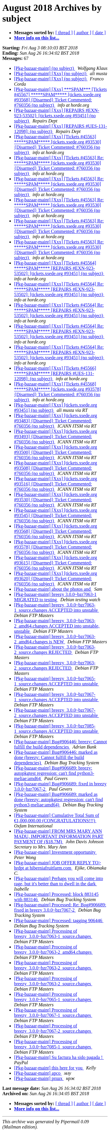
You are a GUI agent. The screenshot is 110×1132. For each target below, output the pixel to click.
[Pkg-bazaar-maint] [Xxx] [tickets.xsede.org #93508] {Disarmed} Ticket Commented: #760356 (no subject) (55, 468)
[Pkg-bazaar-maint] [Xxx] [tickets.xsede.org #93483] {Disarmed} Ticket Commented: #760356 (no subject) (55, 420)
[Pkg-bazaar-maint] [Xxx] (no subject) (50, 73)
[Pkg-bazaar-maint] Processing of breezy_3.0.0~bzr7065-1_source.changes (53, 997)
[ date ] (99, 32)
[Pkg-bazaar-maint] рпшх (39, 1078)
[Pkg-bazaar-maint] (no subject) (44, 68)
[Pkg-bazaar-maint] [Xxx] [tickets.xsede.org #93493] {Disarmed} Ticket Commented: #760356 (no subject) (55, 436)
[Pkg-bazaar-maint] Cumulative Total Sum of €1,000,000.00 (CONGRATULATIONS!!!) (56, 818)
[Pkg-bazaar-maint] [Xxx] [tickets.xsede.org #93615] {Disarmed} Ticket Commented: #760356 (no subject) (55, 563)
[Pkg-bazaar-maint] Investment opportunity (55, 852)
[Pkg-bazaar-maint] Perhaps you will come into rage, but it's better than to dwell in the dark (58, 881)
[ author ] (83, 32)
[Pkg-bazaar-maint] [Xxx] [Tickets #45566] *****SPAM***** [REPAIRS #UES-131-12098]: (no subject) (55, 373)
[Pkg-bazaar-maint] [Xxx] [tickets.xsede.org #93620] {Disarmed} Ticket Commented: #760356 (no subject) (55, 578)
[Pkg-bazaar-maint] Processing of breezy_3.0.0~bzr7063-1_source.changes (53, 934)
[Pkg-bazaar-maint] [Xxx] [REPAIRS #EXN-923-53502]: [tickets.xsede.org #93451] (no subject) (56, 115)
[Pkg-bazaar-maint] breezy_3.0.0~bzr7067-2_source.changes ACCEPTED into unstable (56, 713)
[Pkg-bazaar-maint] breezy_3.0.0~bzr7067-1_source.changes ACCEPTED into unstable (56, 697)
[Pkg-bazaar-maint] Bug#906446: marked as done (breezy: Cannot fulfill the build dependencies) (55, 757)
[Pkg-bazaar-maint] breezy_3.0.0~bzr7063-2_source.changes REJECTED (54, 649)
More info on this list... (36, 37)
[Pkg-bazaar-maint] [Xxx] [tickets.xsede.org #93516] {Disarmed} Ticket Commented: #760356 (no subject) (55, 484)
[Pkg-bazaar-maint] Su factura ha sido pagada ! (59, 1057)
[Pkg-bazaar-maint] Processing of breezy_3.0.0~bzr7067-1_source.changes (53, 1012)
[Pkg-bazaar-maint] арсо (38, 1073)
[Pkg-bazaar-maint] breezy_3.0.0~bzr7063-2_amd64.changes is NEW (54, 639)
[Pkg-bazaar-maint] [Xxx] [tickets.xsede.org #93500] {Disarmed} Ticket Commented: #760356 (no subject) (55, 452)
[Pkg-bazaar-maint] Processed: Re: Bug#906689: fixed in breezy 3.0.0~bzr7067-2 (60, 907)
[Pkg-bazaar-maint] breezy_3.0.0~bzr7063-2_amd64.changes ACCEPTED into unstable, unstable (56, 626)
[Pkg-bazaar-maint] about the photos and (53, 589)
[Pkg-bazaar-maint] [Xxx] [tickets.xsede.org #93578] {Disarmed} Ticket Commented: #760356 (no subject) (55, 547)
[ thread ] (64, 32)
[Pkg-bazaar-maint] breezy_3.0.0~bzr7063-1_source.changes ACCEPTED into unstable (56, 607)
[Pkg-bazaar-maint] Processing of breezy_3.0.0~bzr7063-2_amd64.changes (53, 949)
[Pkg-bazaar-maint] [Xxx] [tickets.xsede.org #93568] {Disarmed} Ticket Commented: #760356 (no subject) (55, 531)
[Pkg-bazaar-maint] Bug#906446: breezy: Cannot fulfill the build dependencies (60, 744)
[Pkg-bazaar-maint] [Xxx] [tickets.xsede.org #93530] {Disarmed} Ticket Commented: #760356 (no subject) (55, 499)
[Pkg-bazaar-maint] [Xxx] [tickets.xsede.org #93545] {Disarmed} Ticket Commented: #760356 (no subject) (55, 515)
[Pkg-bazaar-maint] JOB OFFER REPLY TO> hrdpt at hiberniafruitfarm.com (57, 865)
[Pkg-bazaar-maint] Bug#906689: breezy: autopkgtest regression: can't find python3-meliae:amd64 (54, 773)
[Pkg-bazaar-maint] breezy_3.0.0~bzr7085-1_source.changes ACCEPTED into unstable (56, 728)
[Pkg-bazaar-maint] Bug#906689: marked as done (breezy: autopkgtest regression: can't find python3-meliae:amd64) (58, 799)
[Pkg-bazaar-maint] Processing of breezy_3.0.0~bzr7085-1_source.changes (53, 1044)
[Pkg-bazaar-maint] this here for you (49, 1067)
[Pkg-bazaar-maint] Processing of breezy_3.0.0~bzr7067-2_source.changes (53, 1028)
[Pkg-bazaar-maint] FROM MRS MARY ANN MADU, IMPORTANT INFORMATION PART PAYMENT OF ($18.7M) (58, 836)
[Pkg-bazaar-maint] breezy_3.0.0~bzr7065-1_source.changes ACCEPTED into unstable (56, 681)
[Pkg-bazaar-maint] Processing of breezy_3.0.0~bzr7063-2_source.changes (53, 965)
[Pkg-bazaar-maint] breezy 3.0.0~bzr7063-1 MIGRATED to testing (55, 597)
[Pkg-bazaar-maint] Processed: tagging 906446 (58, 920)
